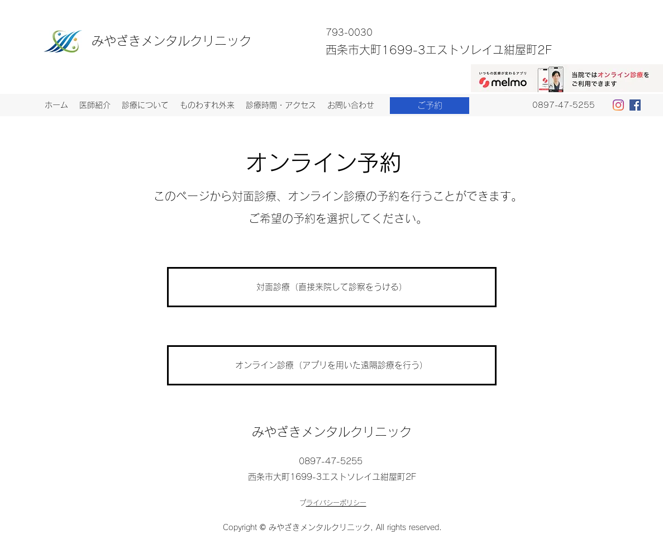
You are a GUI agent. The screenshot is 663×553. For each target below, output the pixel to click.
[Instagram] (618, 105)
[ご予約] (429, 105)
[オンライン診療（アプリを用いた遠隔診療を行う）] (332, 365)
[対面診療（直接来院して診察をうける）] (332, 287)
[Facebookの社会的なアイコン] (635, 105)
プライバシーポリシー (336, 502)
